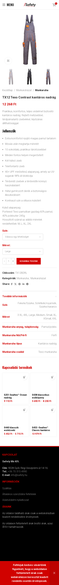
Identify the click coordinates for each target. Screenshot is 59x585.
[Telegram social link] (27, 284)
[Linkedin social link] (23, 284)
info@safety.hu (19, 475)
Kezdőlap (7, 90)
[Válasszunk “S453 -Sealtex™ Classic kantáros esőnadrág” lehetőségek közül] (52, 410)
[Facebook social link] (11, 284)
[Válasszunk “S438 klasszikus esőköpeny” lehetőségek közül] (52, 377)
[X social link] (15, 284)
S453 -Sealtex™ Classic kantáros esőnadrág (41, 430)
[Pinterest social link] (19, 284)
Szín (4, 230)
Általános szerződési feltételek (19, 494)
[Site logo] (29, 4)
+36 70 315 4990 (17, 471)
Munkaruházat (24, 90)
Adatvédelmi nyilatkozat (15, 499)
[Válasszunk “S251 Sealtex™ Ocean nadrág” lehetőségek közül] (24, 377)
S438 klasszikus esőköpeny (40, 396)
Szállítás (6, 488)
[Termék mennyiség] (8, 261)
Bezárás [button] (54, 573)
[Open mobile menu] (8, 5)
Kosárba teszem (29, 261)
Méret (6, 245)
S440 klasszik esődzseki (11, 429)
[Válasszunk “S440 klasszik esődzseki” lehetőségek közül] (24, 410)
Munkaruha (41, 90)
